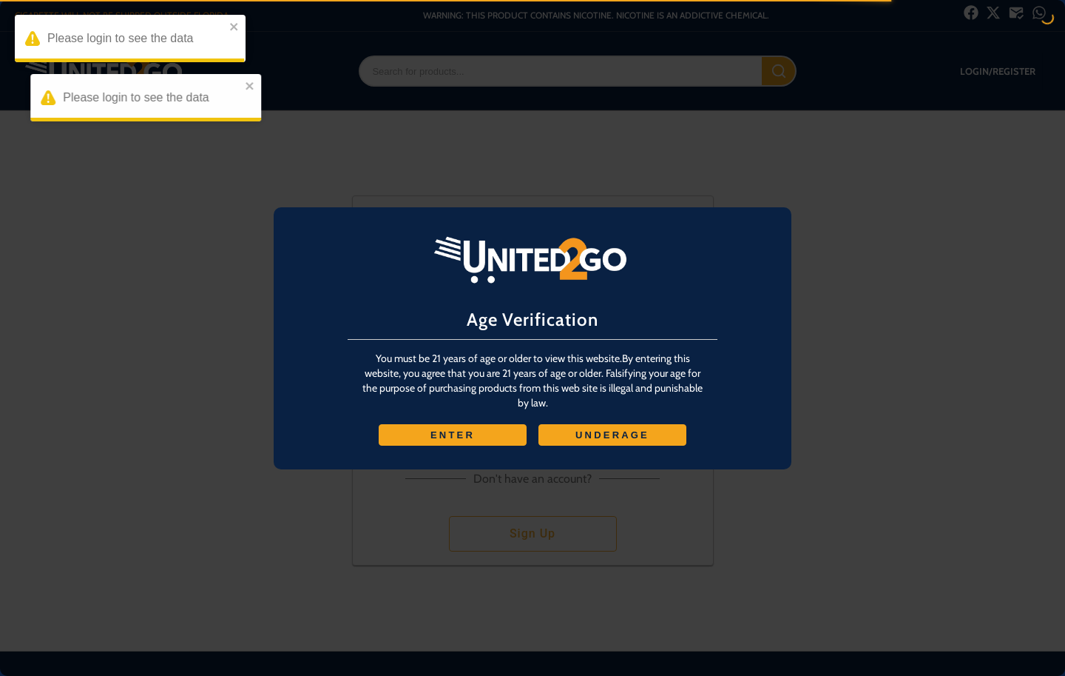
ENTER (452, 435)
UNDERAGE (612, 435)
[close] (236, 28)
